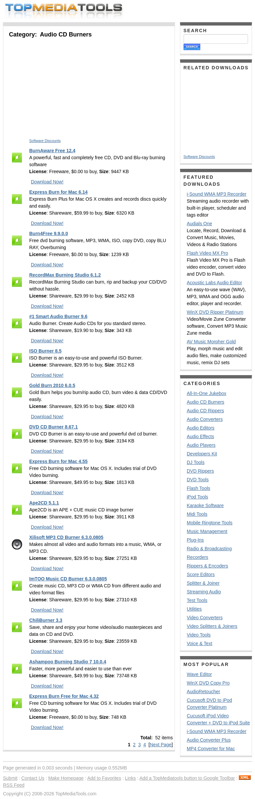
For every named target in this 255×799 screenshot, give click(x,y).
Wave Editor (199, 674)
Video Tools (199, 634)
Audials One (199, 223)
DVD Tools (198, 479)
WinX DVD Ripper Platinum (215, 312)
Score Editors (201, 574)
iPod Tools (197, 496)
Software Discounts (45, 141)
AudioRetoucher (203, 691)
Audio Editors (200, 428)
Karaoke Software (205, 505)
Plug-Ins (195, 540)
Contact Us (32, 778)
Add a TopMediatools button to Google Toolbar (187, 778)
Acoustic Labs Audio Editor (214, 282)
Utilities (194, 609)
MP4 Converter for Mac (211, 748)
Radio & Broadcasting (209, 548)
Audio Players (201, 445)
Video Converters (205, 617)
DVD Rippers (200, 471)
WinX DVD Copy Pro (208, 683)
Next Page (160, 744)
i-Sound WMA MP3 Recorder (217, 194)
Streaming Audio (204, 591)
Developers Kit (202, 453)
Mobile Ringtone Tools (210, 522)
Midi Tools (197, 514)
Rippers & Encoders (207, 565)
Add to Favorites (104, 778)
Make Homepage (66, 778)
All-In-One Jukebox (206, 393)
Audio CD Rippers (205, 410)
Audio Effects (200, 436)
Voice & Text (199, 643)
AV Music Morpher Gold (211, 341)
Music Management (207, 531)
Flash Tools (199, 488)
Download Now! (47, 181)
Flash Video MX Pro (207, 253)
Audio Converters (205, 419)
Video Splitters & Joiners (212, 626)
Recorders (198, 557)
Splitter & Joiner (203, 583)
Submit (10, 778)
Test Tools (197, 600)
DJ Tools (196, 462)
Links (130, 778)
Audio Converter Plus (209, 740)
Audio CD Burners (205, 402)
